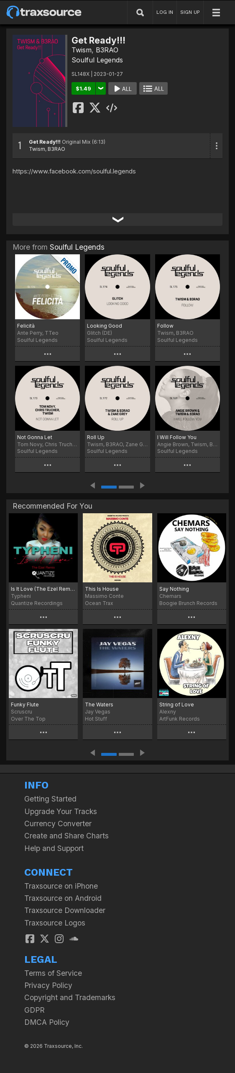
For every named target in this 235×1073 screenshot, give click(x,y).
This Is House (102, 589)
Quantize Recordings (37, 603)
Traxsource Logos (54, 922)
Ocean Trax (99, 603)
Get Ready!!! (45, 142)
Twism (82, 50)
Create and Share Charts (66, 835)
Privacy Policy (48, 985)
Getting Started (50, 798)
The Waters (99, 704)
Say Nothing (174, 589)
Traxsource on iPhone (61, 886)
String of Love (176, 704)
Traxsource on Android (63, 898)
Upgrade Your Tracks (60, 811)
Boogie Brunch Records (188, 603)
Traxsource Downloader (64, 910)
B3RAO (107, 50)
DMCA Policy (46, 1022)
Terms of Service (53, 973)
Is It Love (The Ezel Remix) (43, 589)
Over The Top (28, 719)
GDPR (34, 1010)
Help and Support (54, 848)
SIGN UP (190, 12)
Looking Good (104, 326)
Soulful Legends (97, 60)
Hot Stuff (96, 719)
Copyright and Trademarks (69, 997)
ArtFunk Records (179, 719)
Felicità (26, 326)
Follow (165, 326)
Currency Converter (58, 823)
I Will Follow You (177, 437)
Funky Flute (25, 704)
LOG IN (164, 12)
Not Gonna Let (34, 437)
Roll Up (96, 437)
